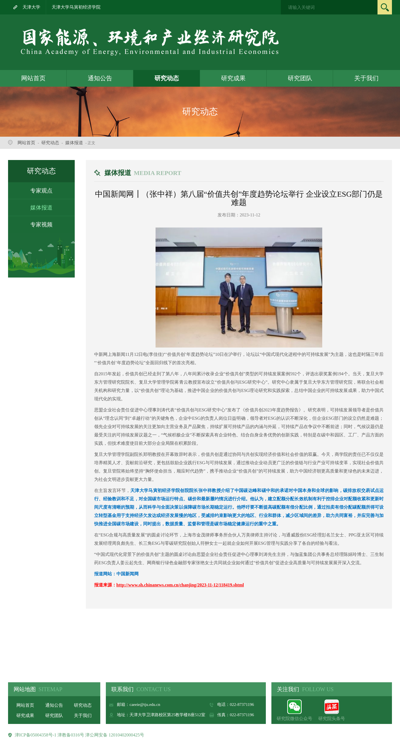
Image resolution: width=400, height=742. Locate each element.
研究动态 (166, 78)
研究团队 (300, 78)
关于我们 (366, 78)
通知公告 (100, 78)
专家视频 (41, 224)
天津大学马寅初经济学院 (76, 7)
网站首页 (33, 78)
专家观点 (41, 191)
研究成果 (233, 78)
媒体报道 (74, 142)
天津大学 (31, 7)
